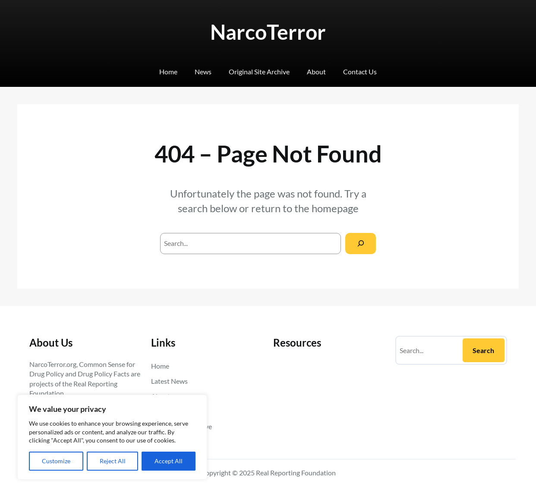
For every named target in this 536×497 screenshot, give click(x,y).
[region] (112, 437)
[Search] (360, 243)
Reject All (113, 461)
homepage (335, 208)
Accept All (168, 461)
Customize (56, 461)
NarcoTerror (268, 31)
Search (483, 350)
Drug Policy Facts (103, 374)
